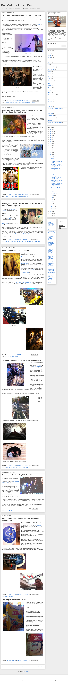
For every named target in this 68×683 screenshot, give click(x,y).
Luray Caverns (31, 269)
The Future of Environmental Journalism (51, 233)
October (53, 191)
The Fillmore (4, 17)
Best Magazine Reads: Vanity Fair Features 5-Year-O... (56, 165)
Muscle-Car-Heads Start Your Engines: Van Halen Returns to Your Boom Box (51, 226)
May (52, 201)
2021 (51, 137)
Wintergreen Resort (37, 366)
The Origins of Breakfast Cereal (14, 600)
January (53, 208)
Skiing (17, 467)
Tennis (49, 97)
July (52, 197)
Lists (49, 83)
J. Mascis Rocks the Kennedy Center (50, 280)
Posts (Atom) (25, 671)
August (52, 195)
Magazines (16, 196)
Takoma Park (51, 115)
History (49, 85)
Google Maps (8, 196)
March (52, 204)
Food (13, 662)
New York (11, 510)
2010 (51, 213)
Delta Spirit (38, 24)
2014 (51, 150)
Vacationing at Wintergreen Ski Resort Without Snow (21, 360)
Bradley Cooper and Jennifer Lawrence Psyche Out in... (55, 170)
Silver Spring (32, 102)
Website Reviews (52, 117)
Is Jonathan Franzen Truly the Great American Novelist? (51, 244)
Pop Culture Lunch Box (17, 5)
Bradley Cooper (11, 218)
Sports (49, 73)
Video (49, 104)
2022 (51, 135)
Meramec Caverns (25, 256)
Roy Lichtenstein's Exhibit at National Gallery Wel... (56, 184)
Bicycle (49, 99)
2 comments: (24, 239)
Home (23, 667)
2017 (51, 145)
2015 (51, 149)
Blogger (57, 680)
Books (7, 662)
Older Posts (41, 667)
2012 (51, 154)
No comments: (25, 100)
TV (49, 64)
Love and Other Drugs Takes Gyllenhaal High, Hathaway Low (51, 258)
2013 (51, 152)
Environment (51, 69)
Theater (50, 87)
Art (6, 596)
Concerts (7, 102)
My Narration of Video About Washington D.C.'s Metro (51, 274)
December (53, 156)
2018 (51, 143)
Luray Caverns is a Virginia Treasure (15, 250)
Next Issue (21, 196)
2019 (51, 141)
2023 (51, 133)
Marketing (50, 113)
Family (7, 467)
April (52, 203)
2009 (51, 215)
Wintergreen (27, 467)
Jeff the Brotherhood (11, 23)
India (12, 196)
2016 (51, 147)
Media (49, 71)
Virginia (16, 356)
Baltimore (7, 241)
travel (13, 356)
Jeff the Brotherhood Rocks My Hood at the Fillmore (21, 15)
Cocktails (50, 120)
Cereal (10, 662)
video (39, 127)
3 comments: (24, 354)
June (52, 199)
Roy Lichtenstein (38, 525)
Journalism (50, 106)
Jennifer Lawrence (20, 241)
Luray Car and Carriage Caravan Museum (22, 282)
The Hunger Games (27, 233)
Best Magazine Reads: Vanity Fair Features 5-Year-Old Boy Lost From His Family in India (22, 111)
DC (7, 596)
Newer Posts (5, 667)
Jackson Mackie (12, 467)
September (53, 193)
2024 (51, 131)
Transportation (51, 67)
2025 (51, 129)
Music (28, 102)
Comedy (7, 510)
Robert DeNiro (5, 223)
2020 (51, 139)
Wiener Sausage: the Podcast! (55, 122)
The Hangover (18, 233)
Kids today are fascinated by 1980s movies (51, 269)
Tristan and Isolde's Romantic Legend (50, 251)
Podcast (50, 101)
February (53, 206)
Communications (52, 94)
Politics (49, 76)
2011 (51, 211)
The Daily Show (17, 510)
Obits (49, 78)
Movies (26, 241)
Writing (49, 111)
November (53, 158)
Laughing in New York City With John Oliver (18, 475)
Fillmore (16, 102)
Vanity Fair (26, 196)
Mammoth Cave (24, 263)
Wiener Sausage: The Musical (55, 108)
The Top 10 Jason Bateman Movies (50, 238)
